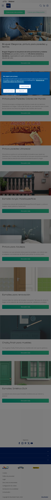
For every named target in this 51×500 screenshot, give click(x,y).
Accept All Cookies (9, 91)
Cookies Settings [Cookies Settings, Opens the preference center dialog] (25, 86)
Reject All (21, 91)
